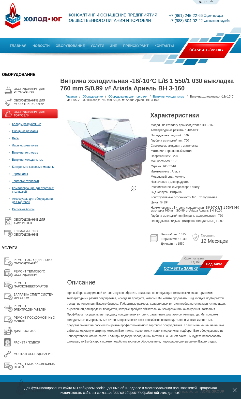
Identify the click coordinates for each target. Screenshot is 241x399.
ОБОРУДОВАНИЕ (70, 46)
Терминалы (20, 174)
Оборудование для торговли (127, 96)
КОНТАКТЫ (164, 46)
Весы (15, 138)
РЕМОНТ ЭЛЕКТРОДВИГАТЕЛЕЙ (30, 307)
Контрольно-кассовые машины (33, 167)
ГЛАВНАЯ (18, 46)
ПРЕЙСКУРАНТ (136, 46)
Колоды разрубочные (26, 124)
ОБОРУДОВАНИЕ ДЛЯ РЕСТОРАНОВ (29, 90)
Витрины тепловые (25, 152)
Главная (71, 96)
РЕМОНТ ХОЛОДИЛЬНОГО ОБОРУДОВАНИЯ (33, 261)
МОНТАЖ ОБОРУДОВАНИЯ (33, 354)
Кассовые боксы (23, 209)
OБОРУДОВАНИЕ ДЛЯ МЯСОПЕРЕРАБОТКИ (29, 102)
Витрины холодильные (27, 159)
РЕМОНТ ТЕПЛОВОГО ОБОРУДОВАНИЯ (29, 273)
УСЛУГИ (97, 46)
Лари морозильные (25, 145)
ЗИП (113, 46)
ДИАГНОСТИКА (24, 331)
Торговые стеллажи (25, 181)
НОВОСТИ (41, 46)
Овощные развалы (25, 131)
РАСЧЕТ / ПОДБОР (27, 342)
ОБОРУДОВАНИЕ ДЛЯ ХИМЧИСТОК (29, 221)
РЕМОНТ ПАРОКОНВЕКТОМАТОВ (31, 284)
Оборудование (93, 96)
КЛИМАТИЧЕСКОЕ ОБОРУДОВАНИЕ (27, 232)
